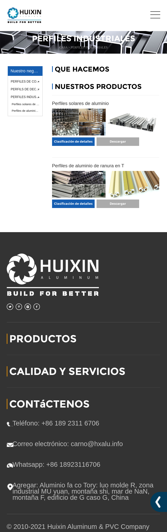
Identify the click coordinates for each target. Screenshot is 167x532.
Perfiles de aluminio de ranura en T (27, 110)
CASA (63, 47)
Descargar (118, 141)
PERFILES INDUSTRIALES (89, 47)
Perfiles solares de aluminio (27, 104)
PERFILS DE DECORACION (27, 89)
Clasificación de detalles (73, 141)
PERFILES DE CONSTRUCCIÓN (27, 81)
